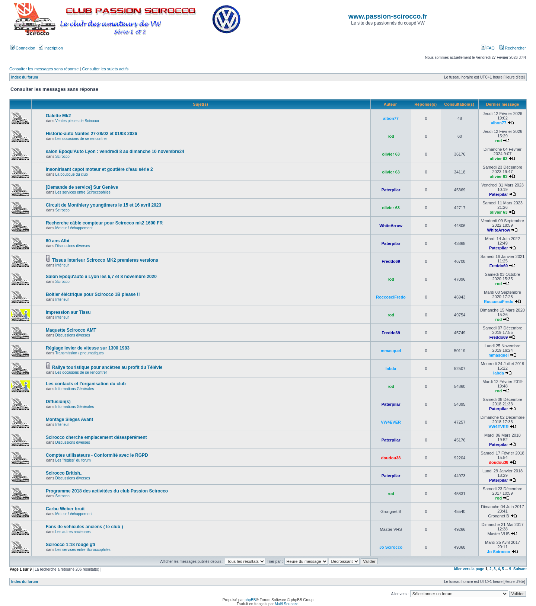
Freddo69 (391, 261)
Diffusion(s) (58, 401)
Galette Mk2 (58, 115)
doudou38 (391, 458)
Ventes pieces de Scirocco (77, 121)
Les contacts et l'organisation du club (86, 383)
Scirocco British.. (64, 473)
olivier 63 (391, 154)
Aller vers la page (469, 569)
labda (391, 368)
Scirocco (62, 156)
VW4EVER (391, 422)
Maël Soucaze (286, 604)
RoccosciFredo (390, 297)
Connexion (22, 48)
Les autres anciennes (72, 532)
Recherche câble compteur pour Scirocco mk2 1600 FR (104, 223)
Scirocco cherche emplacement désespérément (96, 437)
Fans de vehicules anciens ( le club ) (84, 526)
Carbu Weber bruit (65, 508)
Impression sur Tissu (68, 312)
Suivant (520, 569)
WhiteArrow (390, 225)
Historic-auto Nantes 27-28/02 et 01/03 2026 (91, 133)
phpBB (250, 600)
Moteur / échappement (73, 228)
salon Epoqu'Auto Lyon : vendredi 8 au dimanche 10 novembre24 (115, 151)
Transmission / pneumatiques (79, 353)
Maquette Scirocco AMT (71, 330)
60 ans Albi (57, 240)
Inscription (51, 48)
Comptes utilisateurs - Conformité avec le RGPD (97, 455)
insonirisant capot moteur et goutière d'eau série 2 (99, 169)
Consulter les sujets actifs (105, 69)
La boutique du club (71, 174)
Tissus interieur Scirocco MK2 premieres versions (105, 260)
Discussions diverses (72, 246)
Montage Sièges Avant (69, 419)
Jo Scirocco (390, 547)
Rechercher (512, 48)
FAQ (488, 48)
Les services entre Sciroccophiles (82, 192)
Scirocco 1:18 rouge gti (70, 544)
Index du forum (24, 77)
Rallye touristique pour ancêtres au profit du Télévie (107, 367)
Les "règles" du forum (72, 460)
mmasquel (391, 350)
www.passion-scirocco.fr (387, 16)
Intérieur (62, 265)
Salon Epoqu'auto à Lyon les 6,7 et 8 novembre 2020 (101, 276)
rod (390, 136)
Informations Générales (74, 389)
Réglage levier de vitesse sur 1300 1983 (88, 348)
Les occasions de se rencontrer (81, 139)
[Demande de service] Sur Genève (82, 187)
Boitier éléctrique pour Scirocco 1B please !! (93, 294)
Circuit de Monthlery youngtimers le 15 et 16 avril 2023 (103, 205)
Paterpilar (391, 190)
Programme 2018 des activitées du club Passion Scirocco (107, 491)
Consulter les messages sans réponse (44, 69)
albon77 (391, 118)
